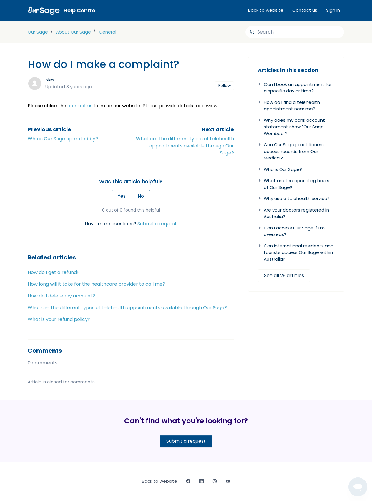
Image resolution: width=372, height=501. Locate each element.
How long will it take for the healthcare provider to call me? (96, 284)
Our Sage (38, 32)
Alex (49, 80)
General (107, 32)
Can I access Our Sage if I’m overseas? (291, 231)
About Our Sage (73, 32)
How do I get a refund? (53, 272)
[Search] (294, 32)
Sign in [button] (333, 10)
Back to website (265, 10)
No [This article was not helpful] (141, 196)
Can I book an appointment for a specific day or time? (295, 87)
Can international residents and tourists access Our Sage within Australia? (295, 252)
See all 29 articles (284, 275)
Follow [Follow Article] (224, 86)
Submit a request (157, 223)
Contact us (304, 10)
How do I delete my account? (61, 295)
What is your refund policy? (59, 319)
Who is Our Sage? (280, 169)
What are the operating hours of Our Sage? (293, 183)
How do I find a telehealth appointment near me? (289, 105)
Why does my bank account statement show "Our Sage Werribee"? (291, 127)
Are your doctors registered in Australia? (293, 213)
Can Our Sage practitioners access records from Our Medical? (291, 151)
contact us (79, 105)
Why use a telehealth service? (294, 198)
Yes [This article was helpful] (122, 196)
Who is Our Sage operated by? (63, 138)
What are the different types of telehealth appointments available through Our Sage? (185, 145)
